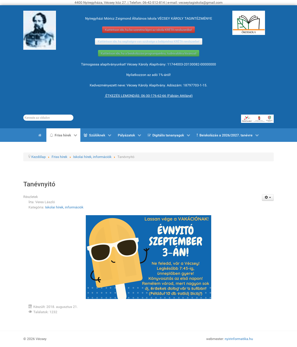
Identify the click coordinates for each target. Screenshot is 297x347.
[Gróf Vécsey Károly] (39, 30)
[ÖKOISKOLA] (248, 23)
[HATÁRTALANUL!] (257, 119)
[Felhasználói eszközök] (268, 197)
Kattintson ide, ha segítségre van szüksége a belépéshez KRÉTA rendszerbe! (148, 41)
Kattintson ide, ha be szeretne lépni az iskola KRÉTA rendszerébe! (148, 29)
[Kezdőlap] (40, 135)
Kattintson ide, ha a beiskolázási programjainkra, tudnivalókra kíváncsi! (148, 53)
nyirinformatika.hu (239, 339)
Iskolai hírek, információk (64, 207)
